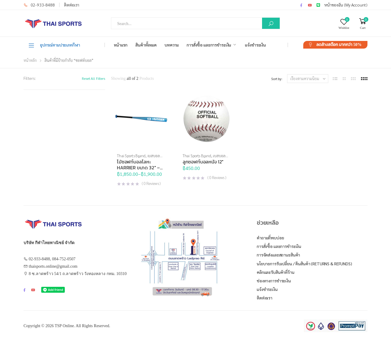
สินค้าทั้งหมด (146, 44)
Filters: (30, 78)
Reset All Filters (93, 78)
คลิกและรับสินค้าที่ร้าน (275, 272)
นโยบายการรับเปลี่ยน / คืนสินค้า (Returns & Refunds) (304, 263)
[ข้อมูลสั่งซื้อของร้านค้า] (307, 78)
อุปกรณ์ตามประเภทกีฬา (54, 45)
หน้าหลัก (30, 60)
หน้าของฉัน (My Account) (345, 4)
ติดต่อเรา (71, 4)
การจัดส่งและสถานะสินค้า (278, 254)
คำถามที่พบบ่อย (270, 237)
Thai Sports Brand (131, 155)
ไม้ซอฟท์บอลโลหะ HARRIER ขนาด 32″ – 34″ (138, 167)
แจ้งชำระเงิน (255, 44)
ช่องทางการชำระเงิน (274, 280)
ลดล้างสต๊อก (339, 44)
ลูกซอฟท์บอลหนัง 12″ (203, 161)
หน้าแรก (120, 44)
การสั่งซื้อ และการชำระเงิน (209, 44)
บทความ (172, 44)
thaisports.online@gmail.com (53, 266)
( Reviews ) (151, 183)
